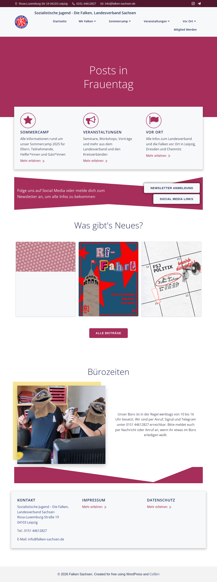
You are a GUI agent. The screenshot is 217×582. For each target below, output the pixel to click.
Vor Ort (190, 21)
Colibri (154, 574)
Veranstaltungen (157, 21)
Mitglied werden (185, 29)
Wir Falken (88, 21)
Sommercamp (120, 21)
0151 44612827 (35, 530)
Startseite (60, 21)
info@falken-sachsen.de (46, 539)
